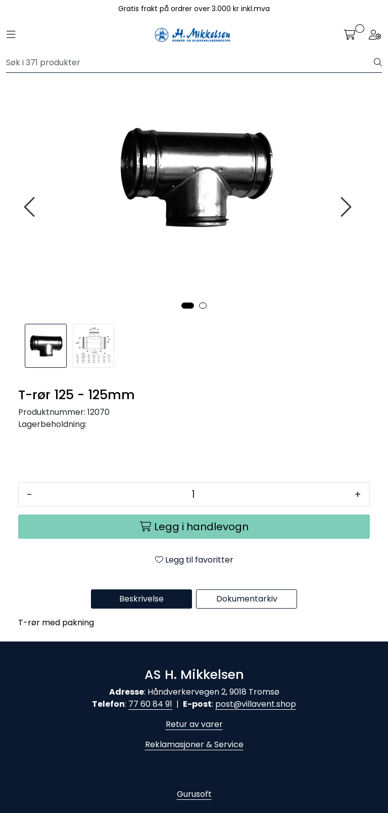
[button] (187, 306)
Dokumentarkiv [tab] (246, 599)
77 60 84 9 (149, 704)
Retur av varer (194, 724)
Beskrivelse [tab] (141, 599)
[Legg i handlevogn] (194, 527)
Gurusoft (194, 794)
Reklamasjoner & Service (194, 744)
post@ (228, 704)
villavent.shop (268, 704)
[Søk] (190, 63)
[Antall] (193, 494)
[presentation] (30, 207)
